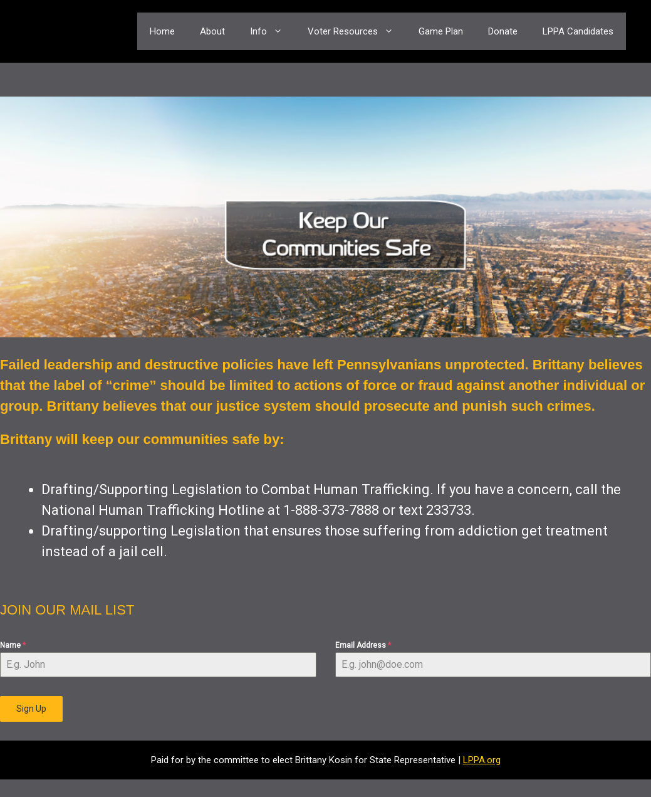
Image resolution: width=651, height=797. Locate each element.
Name (13, 645)
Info (272, 31)
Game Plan (441, 31)
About (212, 31)
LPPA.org (482, 760)
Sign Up (31, 709)
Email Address (363, 645)
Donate (503, 31)
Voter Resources (357, 31)
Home (162, 31)
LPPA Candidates (578, 31)
